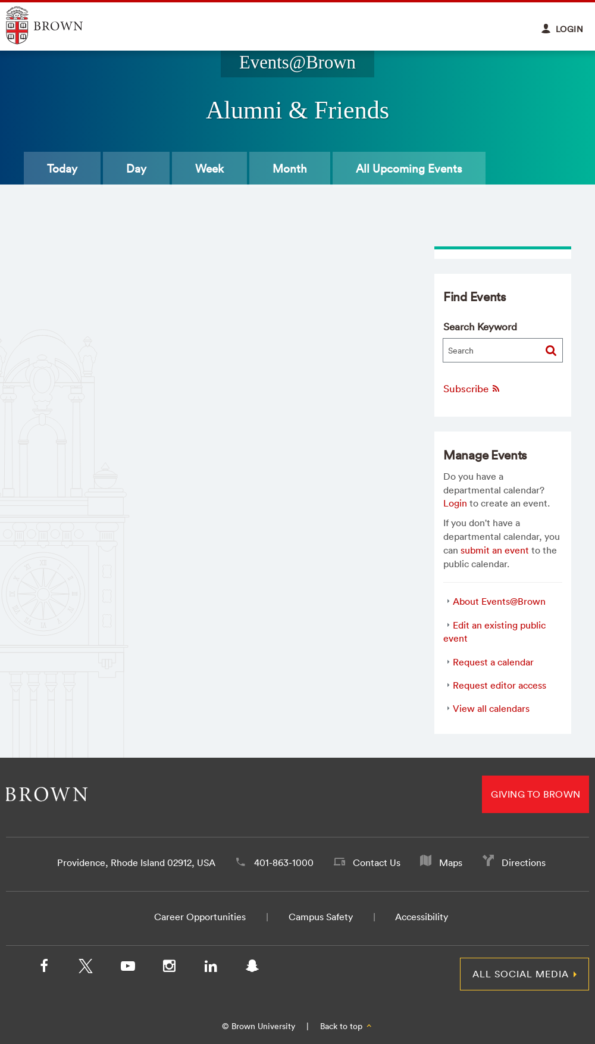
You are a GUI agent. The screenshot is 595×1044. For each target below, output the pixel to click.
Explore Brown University (58, 25)
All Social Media (520, 974)
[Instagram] (169, 968)
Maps (450, 862)
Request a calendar (493, 662)
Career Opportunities (200, 917)
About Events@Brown (499, 601)
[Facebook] (44, 968)
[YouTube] (127, 968)
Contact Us (376, 862)
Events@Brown (297, 62)
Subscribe (472, 388)
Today (62, 168)
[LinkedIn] (210, 968)
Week (209, 168)
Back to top (346, 1026)
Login (455, 503)
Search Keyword (480, 326)
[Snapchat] (252, 968)
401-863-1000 (284, 862)
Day (136, 168)
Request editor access (499, 685)
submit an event (495, 550)
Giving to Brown (535, 794)
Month (290, 168)
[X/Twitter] (86, 968)
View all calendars (491, 708)
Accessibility (421, 917)
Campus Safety (321, 917)
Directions (524, 862)
